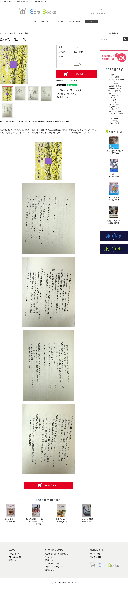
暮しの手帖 (114, 118)
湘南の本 (114, 75)
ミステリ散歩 (114, 197)
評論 (114, 100)
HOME (33, 21)
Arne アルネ (114, 123)
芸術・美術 (114, 95)
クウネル (114, 116)
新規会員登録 (95, 557)
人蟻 (114, 174)
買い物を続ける (62, 97)
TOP (2, 33)
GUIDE (45, 21)
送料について (50, 560)
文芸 (114, 102)
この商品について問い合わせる (69, 90)
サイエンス (114, 98)
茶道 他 (114, 109)
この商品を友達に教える (66, 94)
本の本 (114, 82)
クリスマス (114, 84)
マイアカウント (96, 554)
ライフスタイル (114, 107)
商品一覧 (12, 560)
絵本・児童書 (114, 77)
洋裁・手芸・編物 (115, 111)
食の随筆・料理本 (114, 86)
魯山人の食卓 (61, 519)
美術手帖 (114, 121)
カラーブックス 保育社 (114, 114)
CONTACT (75, 21)
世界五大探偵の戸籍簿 (114, 151)
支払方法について (52, 563)
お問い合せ (49, 570)
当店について (14, 554)
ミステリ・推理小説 (114, 91)
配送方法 (48, 557)
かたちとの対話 (86, 519)
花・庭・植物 (114, 105)
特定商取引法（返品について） (57, 554)
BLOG (61, 21)
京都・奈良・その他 (114, 88)
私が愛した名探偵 (114, 221)
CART (93, 21)
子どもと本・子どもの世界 (17, 33)
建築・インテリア (114, 93)
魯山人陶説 (10, 519)
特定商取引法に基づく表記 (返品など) (68, 80)
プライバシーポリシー (54, 567)
